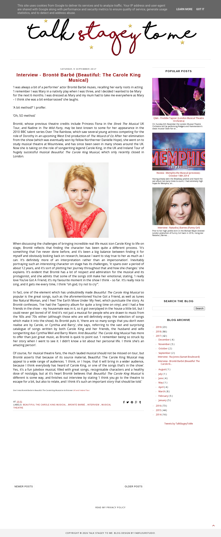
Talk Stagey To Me (101, 533)
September (165, 353)
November (165, 344)
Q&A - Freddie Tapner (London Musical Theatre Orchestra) (178, 119)
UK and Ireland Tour (81, 390)
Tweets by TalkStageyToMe (178, 423)
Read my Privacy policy (110, 507)
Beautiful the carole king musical (45, 405)
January (163, 400)
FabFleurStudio (145, 533)
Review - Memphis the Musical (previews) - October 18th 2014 (179, 174)
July (161, 374)
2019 (159, 327)
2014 (159, 414)
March (162, 391)
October (163, 348)
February (164, 396)
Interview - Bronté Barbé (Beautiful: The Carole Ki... (179, 362)
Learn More (184, 9)
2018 (159, 331)
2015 (159, 410)
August (162, 369)
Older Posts (134, 486)
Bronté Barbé (77, 405)
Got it (200, 9)
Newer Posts (23, 486)
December (164, 339)
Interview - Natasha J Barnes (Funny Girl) (179, 227)
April (161, 387)
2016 (159, 405)
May (161, 382)
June (161, 378)
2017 (159, 335)
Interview (93, 405)
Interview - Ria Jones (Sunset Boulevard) (179, 356)
